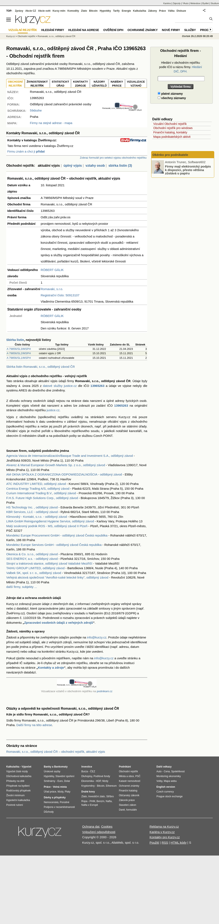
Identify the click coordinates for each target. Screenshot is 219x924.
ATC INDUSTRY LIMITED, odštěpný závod (36, 484)
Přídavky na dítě (15, 781)
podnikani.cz (104, 691)
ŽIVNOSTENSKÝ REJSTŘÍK (37, 83)
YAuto (185, 3)
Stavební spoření (64, 776)
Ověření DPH (113, 30)
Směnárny (49, 781)
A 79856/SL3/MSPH (19, 348)
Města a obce (126, 776)
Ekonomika (87, 781)
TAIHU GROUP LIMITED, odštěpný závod (35, 568)
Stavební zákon (127, 805)
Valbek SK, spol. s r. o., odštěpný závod (33, 573)
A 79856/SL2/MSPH (19, 353)
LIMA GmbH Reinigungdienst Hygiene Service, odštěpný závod (50, 521)
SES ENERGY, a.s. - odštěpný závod (32, 558)
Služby (190, 30)
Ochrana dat (90, 826)
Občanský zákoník (129, 795)
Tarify (116, 10)
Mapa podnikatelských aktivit (171, 136)
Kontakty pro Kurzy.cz (165, 837)
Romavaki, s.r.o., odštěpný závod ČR (56, 36)
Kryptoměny (88, 785)
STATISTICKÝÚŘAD (60, 83)
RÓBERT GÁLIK (52, 270)
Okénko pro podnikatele (170, 154)
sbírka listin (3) (120, 165)
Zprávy (19, 10)
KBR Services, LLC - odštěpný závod (32, 512)
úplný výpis (72, 165)
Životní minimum (15, 795)
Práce (162, 10)
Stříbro (110, 796)
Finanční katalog (128, 790)
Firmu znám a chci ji (26, 151)
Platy (67, 791)
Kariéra (167, 3)
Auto (159, 771)
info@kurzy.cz (96, 637)
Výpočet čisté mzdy (17, 771)
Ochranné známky (142, 30)
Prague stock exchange (169, 796)
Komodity (73, 10)
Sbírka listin (15, 340)
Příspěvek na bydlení (18, 785)
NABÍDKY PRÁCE (117, 83)
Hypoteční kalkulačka (18, 800)
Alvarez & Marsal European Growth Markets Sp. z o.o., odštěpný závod (55, 465)
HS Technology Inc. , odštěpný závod (32, 507)
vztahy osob (95, 165)
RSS (165, 842)
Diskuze (181, 10)
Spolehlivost (178, 771)
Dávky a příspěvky (55, 797)
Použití (154, 842)
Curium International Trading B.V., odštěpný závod (41, 493)
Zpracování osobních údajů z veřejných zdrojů (58, 622)
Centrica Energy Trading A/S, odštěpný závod (37, 488)
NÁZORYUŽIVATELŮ (99, 83)
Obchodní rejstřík (26, 36)
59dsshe (36, 110)
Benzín (100, 801)
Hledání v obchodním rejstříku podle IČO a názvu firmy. (180, 67)
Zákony (152, 10)
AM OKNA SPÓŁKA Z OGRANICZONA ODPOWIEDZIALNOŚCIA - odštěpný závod (64, 474)
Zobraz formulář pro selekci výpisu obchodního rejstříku (113, 157)
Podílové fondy (101, 776)
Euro (60, 781)
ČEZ (92, 771)
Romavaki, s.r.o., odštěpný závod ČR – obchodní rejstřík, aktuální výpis (55, 751)
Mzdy (60, 791)
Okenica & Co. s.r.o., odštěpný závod (32, 554)
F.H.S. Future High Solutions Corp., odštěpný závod (42, 498)
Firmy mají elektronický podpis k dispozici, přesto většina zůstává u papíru (188, 170)
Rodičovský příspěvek (18, 790)
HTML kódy (178, 842)
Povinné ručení (14, 805)
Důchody (49, 811)
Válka (171, 10)
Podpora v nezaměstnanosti (59, 807)
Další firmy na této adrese (34, 725)
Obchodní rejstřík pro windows (173, 128)
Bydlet (205, 3)
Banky (47, 766)
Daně (122, 809)
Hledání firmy (52, 30)
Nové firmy (171, 30)
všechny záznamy (172, 98)
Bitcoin (93, 10)
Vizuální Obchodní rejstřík (170, 123)
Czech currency (165, 791)
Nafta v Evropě (89, 805)
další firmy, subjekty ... (21, 587)
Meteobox (195, 3)
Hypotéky (105, 10)
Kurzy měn (59, 10)
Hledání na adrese (83, 30)
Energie (126, 10)
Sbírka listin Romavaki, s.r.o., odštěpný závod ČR (40, 366)
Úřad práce (50, 791)
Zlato (84, 10)
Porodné (64, 802)
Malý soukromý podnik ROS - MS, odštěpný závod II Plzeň (46, 526)
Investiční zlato (96, 796)
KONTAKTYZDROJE (80, 83)
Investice (86, 766)
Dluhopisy (86, 776)
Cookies (106, 826)
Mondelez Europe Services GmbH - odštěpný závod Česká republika (54, 544)
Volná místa (60, 786)
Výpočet (26, 766)
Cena (167, 771)
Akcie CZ (30, 10)
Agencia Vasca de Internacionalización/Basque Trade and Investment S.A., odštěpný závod (69, 455)
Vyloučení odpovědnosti (98, 832)
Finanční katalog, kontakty (170, 132)
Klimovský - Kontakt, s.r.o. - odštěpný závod (36, 516)
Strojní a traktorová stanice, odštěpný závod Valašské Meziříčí (49, 563)
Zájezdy (176, 3)
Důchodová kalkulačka (18, 776)
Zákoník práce (127, 800)
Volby (159, 781)
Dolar (67, 781)
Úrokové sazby (52, 771)
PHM (92, 801)
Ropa (84, 801)
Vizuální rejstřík (22, 30)
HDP (98, 781)
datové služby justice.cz (60, 385)
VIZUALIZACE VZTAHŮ (136, 83)
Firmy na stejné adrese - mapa (51, 123)
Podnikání (125, 766)
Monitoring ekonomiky (168, 776)
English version (165, 786)
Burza (84, 771)
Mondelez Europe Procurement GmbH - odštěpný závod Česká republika (56, 535)
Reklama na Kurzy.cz (164, 826)
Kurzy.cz (10, 36)
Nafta (109, 801)
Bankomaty (61, 766)
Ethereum (111, 785)
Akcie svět (44, 10)
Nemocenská (51, 802)
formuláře (131, 809)
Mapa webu (170, 781)
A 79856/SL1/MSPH (19, 357)
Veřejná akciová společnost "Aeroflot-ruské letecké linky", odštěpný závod (57, 577)
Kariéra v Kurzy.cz (162, 832)
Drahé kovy (88, 791)
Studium (215, 3)
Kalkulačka (139, 10)
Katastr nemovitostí (129, 781)
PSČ (138, 776)
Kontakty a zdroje (51, 667)
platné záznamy (170, 93)
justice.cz (53, 410)
